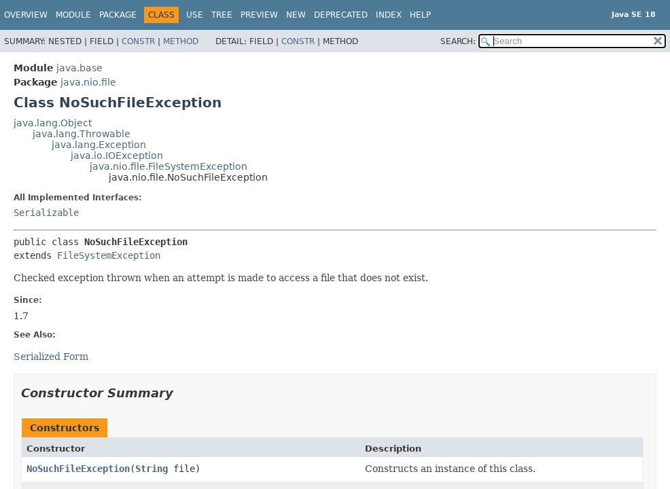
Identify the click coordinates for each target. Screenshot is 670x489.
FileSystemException (108, 255)
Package (118, 15)
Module (73, 15)
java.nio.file (88, 82)
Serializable (46, 212)
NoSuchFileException (78, 468)
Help (420, 15)
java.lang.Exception (99, 144)
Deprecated (341, 15)
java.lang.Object (53, 122)
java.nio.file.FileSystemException (168, 166)
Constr (138, 41)
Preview (259, 15)
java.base (79, 67)
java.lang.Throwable (81, 133)
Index (389, 15)
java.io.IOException (117, 155)
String (151, 468)
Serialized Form (51, 356)
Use (194, 15)
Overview (26, 15)
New (296, 15)
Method (180, 41)
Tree (221, 15)
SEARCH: (458, 41)
